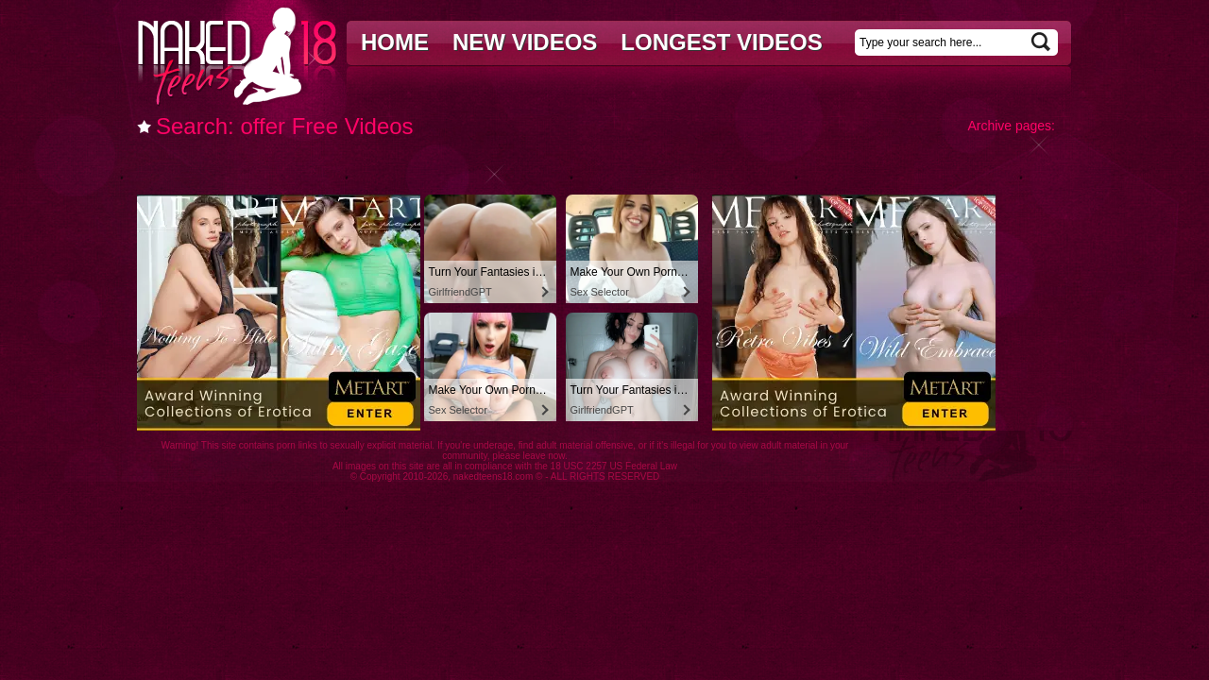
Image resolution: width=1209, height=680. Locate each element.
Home (395, 42)
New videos (524, 42)
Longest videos (721, 42)
